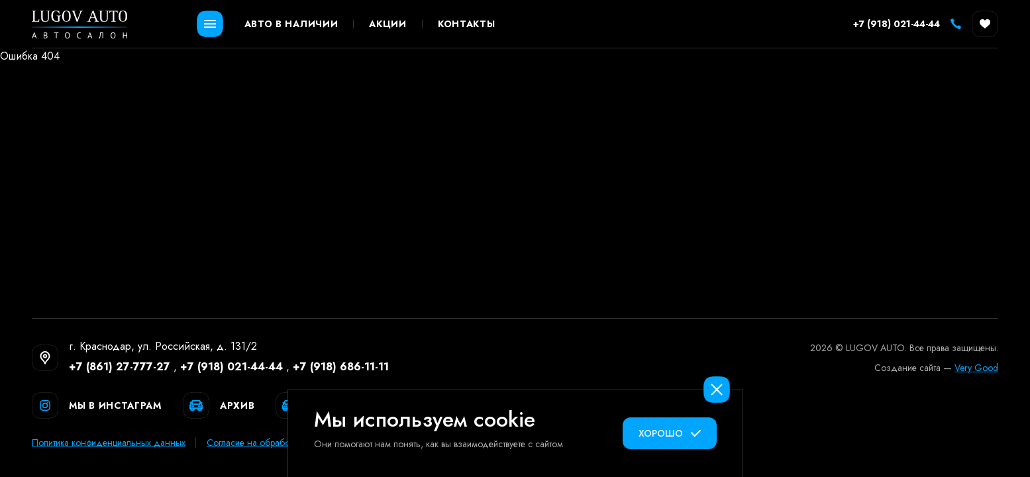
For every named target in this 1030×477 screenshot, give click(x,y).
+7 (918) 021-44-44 (231, 366)
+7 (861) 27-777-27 (119, 366)
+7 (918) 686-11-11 (341, 366)
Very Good (976, 367)
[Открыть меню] (210, 24)
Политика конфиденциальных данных (108, 442)
